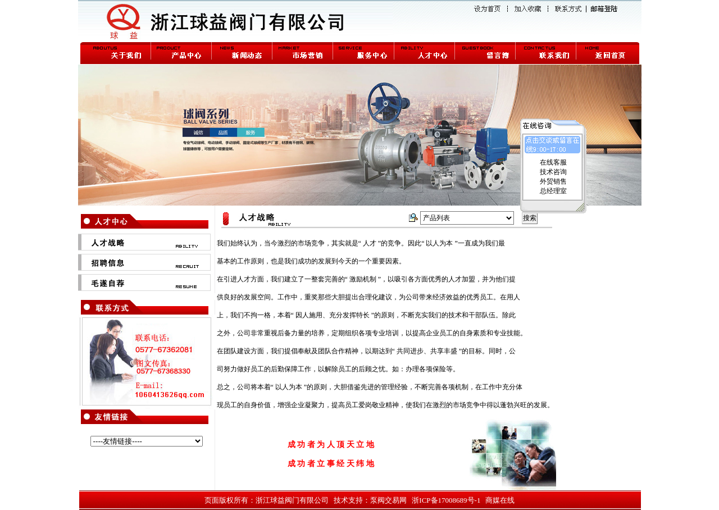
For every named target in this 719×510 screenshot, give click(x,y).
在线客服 (553, 162)
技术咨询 (553, 172)
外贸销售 (553, 181)
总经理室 (553, 191)
